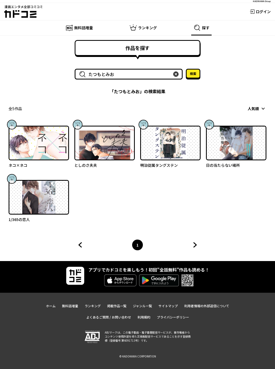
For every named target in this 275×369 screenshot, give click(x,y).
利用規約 (144, 317)
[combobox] (129, 74)
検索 (193, 73)
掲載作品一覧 (116, 305)
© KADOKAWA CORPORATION (137, 356)
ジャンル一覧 (142, 305)
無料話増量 (70, 305)
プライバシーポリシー (173, 317)
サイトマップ (168, 305)
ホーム (51, 305)
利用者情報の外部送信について (206, 305)
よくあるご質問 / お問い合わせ (108, 317)
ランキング (93, 305)
